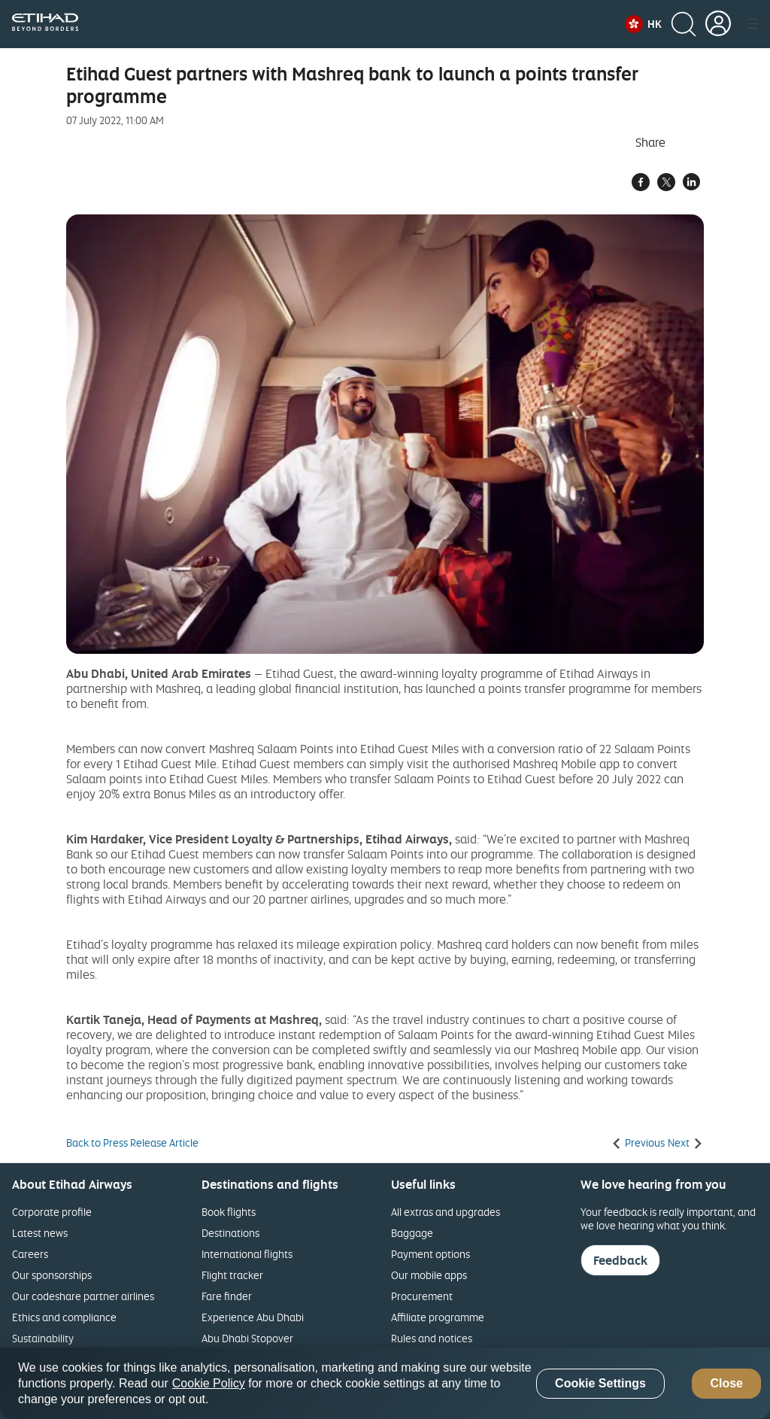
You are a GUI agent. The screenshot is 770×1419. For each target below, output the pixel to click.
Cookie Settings (600, 1383)
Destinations (230, 1233)
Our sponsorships (52, 1275)
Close (726, 1383)
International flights (247, 1254)
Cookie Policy (208, 1383)
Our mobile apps (429, 1275)
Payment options (430, 1254)
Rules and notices (431, 1338)
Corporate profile (52, 1212)
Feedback (620, 1260)
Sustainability (43, 1338)
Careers (30, 1254)
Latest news (40, 1233)
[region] (385, 1383)
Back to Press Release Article (132, 1143)
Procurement (422, 1296)
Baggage (412, 1233)
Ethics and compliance (64, 1317)
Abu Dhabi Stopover (247, 1338)
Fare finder (227, 1296)
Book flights (229, 1212)
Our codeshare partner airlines (83, 1296)
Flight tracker (232, 1275)
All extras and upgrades (445, 1212)
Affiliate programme (437, 1317)
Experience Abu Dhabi (253, 1317)
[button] (643, 24)
